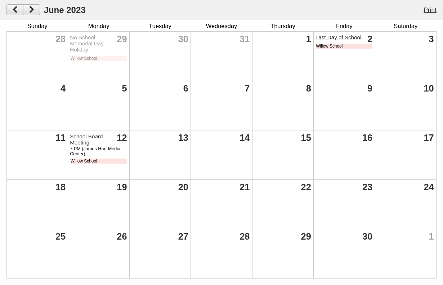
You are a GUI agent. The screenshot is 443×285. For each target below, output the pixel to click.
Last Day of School (338, 37)
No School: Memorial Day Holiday (87, 43)
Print (430, 9)
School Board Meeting (86, 139)
